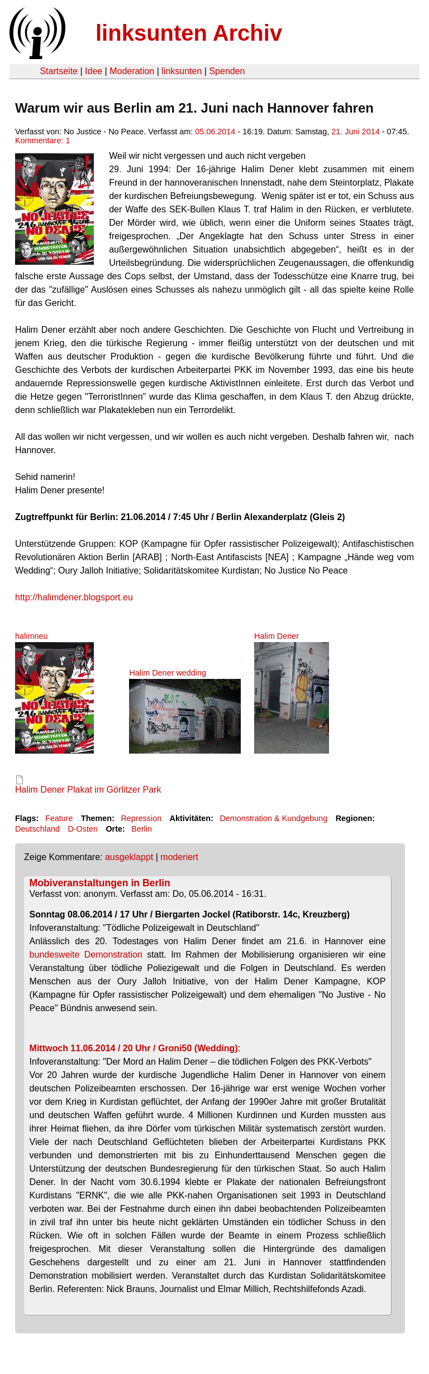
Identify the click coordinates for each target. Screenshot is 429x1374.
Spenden (227, 71)
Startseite (59, 71)
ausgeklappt (129, 857)
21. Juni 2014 (355, 131)
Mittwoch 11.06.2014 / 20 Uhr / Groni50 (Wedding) (134, 1048)
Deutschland (37, 828)
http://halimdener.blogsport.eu (74, 597)
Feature (59, 818)
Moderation (131, 71)
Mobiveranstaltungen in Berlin (100, 883)
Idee (93, 71)
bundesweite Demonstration (86, 954)
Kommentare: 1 (42, 140)
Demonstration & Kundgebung (273, 818)
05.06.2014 (215, 131)
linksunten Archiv (189, 33)
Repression (141, 818)
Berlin (141, 828)
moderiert (179, 857)
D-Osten (83, 828)
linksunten (181, 71)
